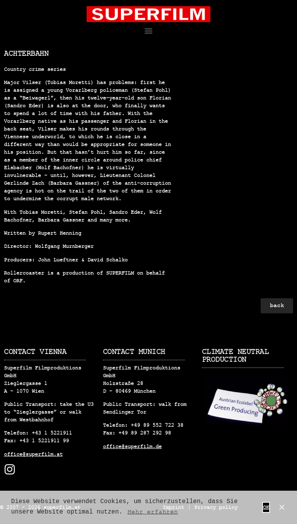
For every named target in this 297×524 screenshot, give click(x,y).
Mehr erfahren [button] (153, 512)
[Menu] (148, 31)
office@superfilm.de (132, 446)
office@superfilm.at (33, 454)
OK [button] (266, 507)
